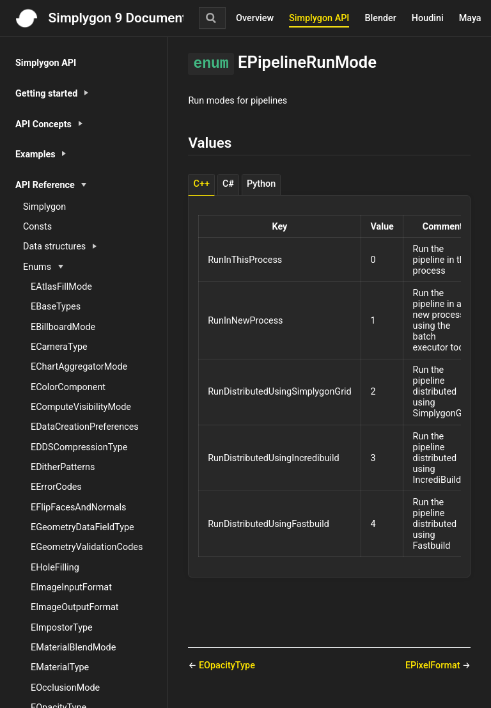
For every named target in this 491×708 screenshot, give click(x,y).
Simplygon (44, 206)
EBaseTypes (56, 306)
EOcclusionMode (65, 687)
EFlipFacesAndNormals (79, 507)
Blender (380, 18)
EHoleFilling (55, 567)
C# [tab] (228, 183)
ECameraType (59, 347)
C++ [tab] (202, 183)
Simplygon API (319, 18)
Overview (255, 18)
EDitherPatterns (63, 467)
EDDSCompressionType (79, 447)
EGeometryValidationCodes (87, 547)
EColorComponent (68, 387)
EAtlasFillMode (61, 286)
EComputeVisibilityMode (81, 407)
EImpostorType (62, 627)
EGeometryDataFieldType (82, 527)
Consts (37, 226)
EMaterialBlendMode (73, 647)
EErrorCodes (56, 487)
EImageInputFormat (71, 587)
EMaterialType (60, 667)
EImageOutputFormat (75, 607)
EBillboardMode (63, 327)
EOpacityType (227, 665)
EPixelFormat (433, 665)
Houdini (428, 18)
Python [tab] (261, 183)
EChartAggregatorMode (79, 366)
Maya (470, 18)
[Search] (212, 18)
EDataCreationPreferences (85, 426)
